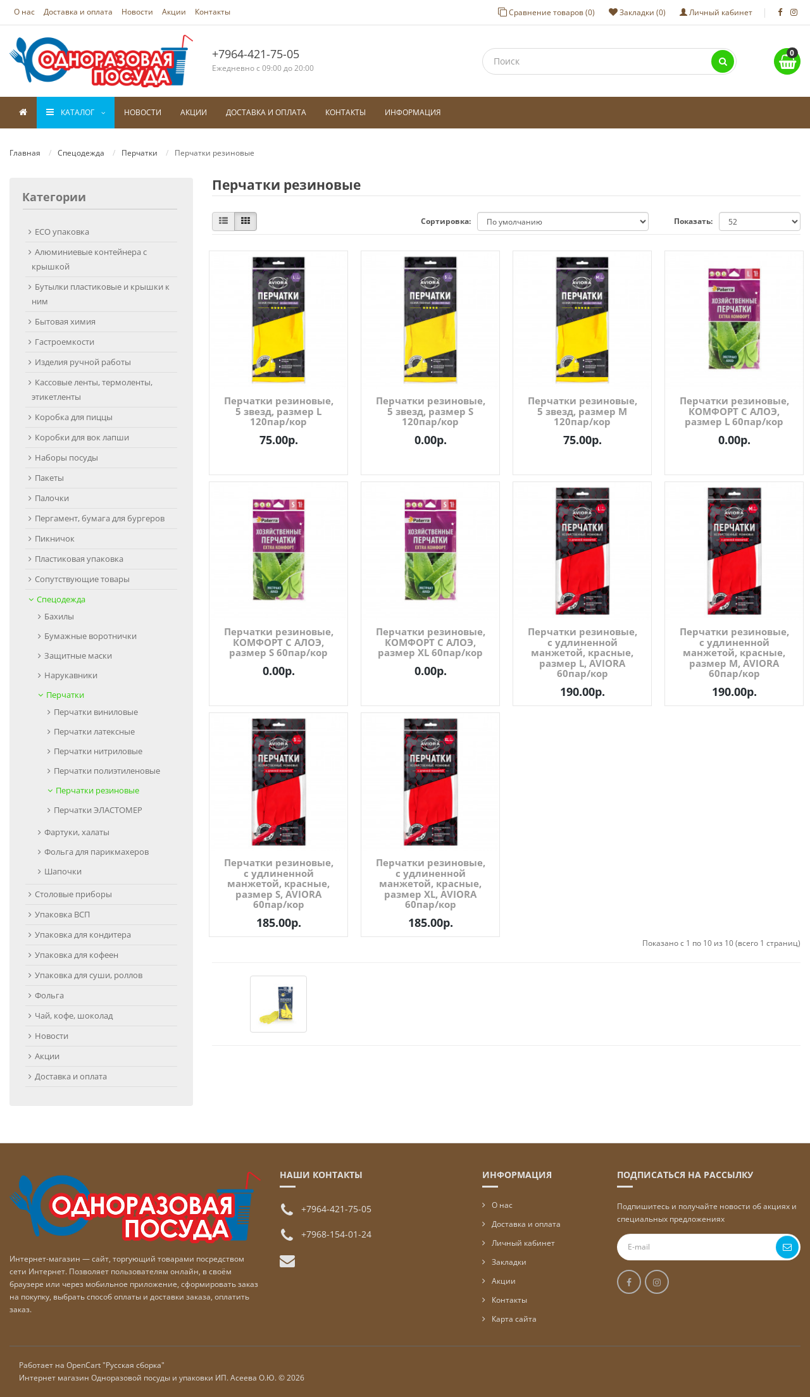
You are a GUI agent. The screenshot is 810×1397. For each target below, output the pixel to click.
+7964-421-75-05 (255, 53)
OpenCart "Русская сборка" (115, 1365)
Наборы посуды (66, 457)
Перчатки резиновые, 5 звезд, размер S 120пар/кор (430, 411)
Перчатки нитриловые (98, 751)
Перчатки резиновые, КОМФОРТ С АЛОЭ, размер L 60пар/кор (734, 411)
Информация (413, 112)
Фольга (49, 995)
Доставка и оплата (78, 11)
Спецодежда (81, 152)
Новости (137, 11)
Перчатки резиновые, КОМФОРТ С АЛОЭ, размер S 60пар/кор (278, 642)
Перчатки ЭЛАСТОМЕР (98, 810)
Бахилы (59, 616)
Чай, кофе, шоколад (74, 1015)
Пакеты (49, 477)
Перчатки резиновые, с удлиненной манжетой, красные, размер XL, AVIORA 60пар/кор (430, 883)
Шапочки (63, 871)
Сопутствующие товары (82, 579)
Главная (24, 152)
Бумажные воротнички (90, 636)
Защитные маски (78, 655)
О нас (24, 11)
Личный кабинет (523, 1243)
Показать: (693, 221)
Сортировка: (446, 221)
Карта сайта (514, 1319)
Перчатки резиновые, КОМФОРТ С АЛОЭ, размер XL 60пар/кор (430, 642)
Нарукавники (70, 675)
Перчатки (140, 152)
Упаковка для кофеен (76, 954)
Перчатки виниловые (96, 711)
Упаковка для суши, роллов (88, 975)
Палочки (52, 498)
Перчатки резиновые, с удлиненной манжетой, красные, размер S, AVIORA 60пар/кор (278, 883)
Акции (174, 11)
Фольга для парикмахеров (96, 851)
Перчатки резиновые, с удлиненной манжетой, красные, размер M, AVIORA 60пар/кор (734, 652)
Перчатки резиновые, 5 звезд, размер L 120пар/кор (278, 411)
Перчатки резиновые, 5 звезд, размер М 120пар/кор (582, 411)
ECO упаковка (62, 231)
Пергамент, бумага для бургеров (100, 518)
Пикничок (55, 538)
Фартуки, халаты (76, 832)
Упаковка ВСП (62, 914)
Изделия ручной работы (83, 362)
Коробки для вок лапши (82, 437)
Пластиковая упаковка (79, 558)
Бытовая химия (65, 321)
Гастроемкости (64, 341)
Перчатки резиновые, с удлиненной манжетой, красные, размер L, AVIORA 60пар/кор (582, 652)
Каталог (75, 112)
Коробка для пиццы (74, 417)
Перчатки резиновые (97, 790)
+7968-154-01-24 (336, 1234)
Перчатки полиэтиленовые (107, 770)
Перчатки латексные (94, 731)
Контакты (212, 11)
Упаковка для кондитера (83, 934)
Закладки (509, 1262)
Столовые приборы (73, 894)
